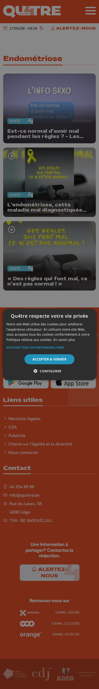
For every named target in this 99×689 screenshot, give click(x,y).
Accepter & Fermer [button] (49, 359)
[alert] (49, 344)
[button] (49, 347)
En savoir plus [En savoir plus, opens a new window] (64, 340)
